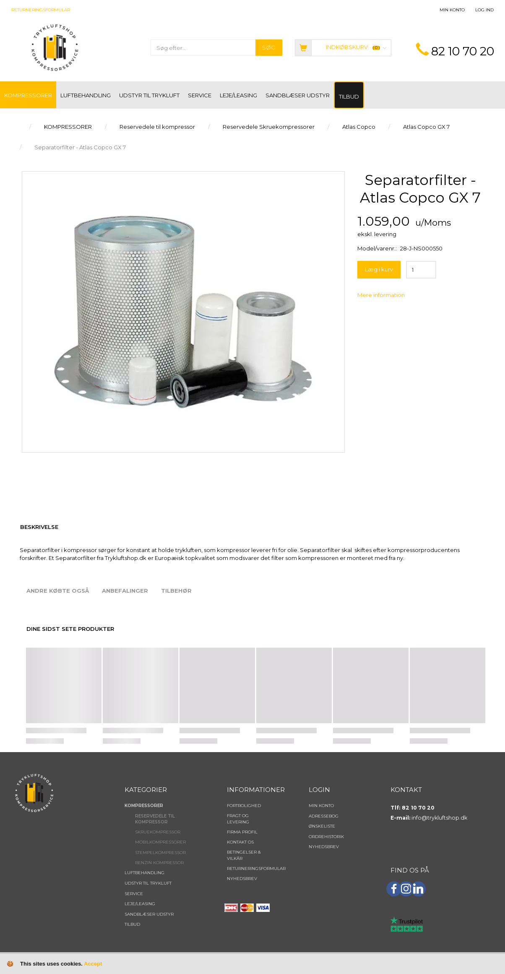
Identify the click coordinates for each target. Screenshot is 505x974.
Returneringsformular (40, 10)
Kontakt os (240, 842)
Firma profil (242, 832)
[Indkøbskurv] (343, 47)
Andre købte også (57, 590)
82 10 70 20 (462, 51)
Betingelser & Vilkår (244, 855)
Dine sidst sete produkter (70, 628)
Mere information (381, 295)
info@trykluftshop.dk (439, 818)
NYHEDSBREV (242, 878)
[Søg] (268, 47)
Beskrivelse (39, 526)
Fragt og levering (238, 818)
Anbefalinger (125, 590)
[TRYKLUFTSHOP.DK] (54, 47)
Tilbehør (176, 590)
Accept (93, 964)
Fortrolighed (244, 805)
